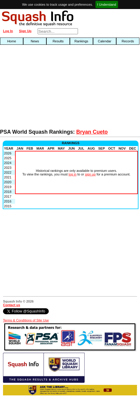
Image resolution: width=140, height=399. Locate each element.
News (35, 41)
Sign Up (25, 31)
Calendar (104, 41)
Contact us (11, 305)
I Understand (106, 4)
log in (72, 174)
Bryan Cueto (92, 132)
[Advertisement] (45, 88)
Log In (8, 31)
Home (11, 41)
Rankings (81, 41)
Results (58, 41)
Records (128, 41)
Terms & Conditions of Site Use (26, 320)
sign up (90, 174)
